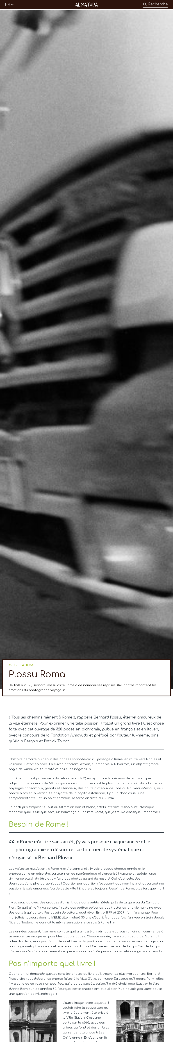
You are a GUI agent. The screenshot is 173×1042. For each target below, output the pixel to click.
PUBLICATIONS (22, 665)
